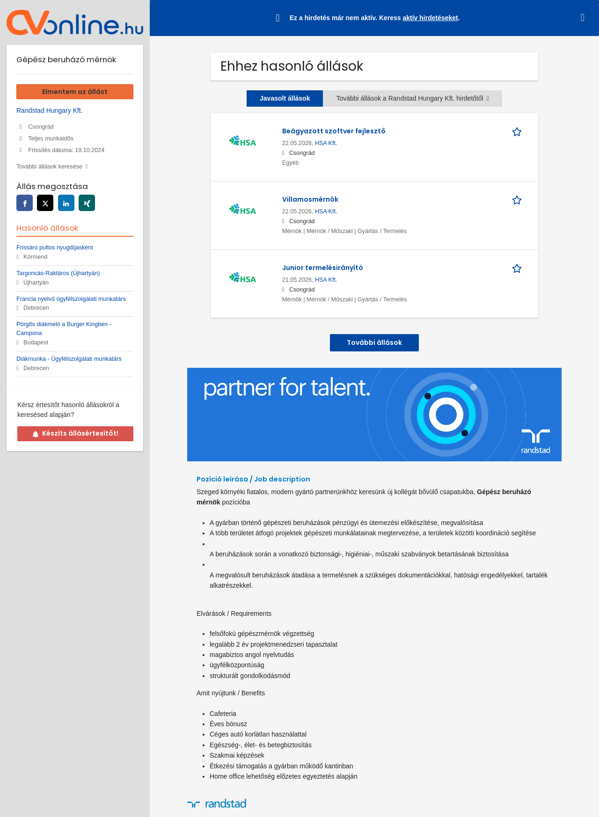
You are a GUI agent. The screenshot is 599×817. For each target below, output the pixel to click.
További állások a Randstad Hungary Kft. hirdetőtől (412, 98)
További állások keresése (49, 166)
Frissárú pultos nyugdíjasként (54, 247)
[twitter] (45, 203)
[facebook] (24, 203)
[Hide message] (584, 17)
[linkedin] (66, 203)
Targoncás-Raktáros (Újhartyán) (58, 273)
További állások (374, 342)
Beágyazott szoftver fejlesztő (334, 131)
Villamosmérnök (310, 199)
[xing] (87, 203)
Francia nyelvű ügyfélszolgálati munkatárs (71, 299)
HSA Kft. (326, 143)
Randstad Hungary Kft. (49, 110)
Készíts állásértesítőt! (75, 433)
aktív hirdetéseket (430, 18)
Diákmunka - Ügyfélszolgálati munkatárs (69, 359)
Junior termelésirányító (322, 267)
